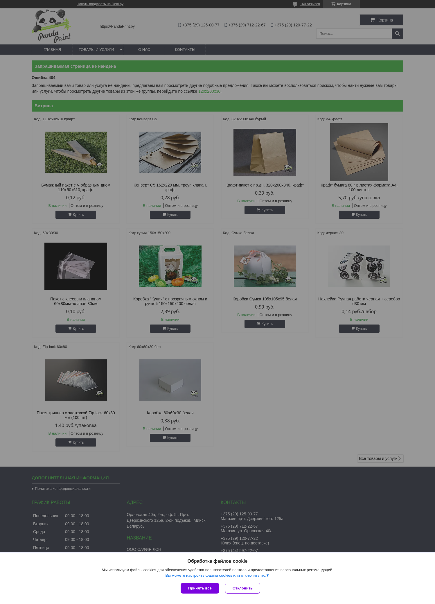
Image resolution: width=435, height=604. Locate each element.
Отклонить (243, 588)
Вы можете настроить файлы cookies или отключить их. (215, 575)
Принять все (200, 588)
